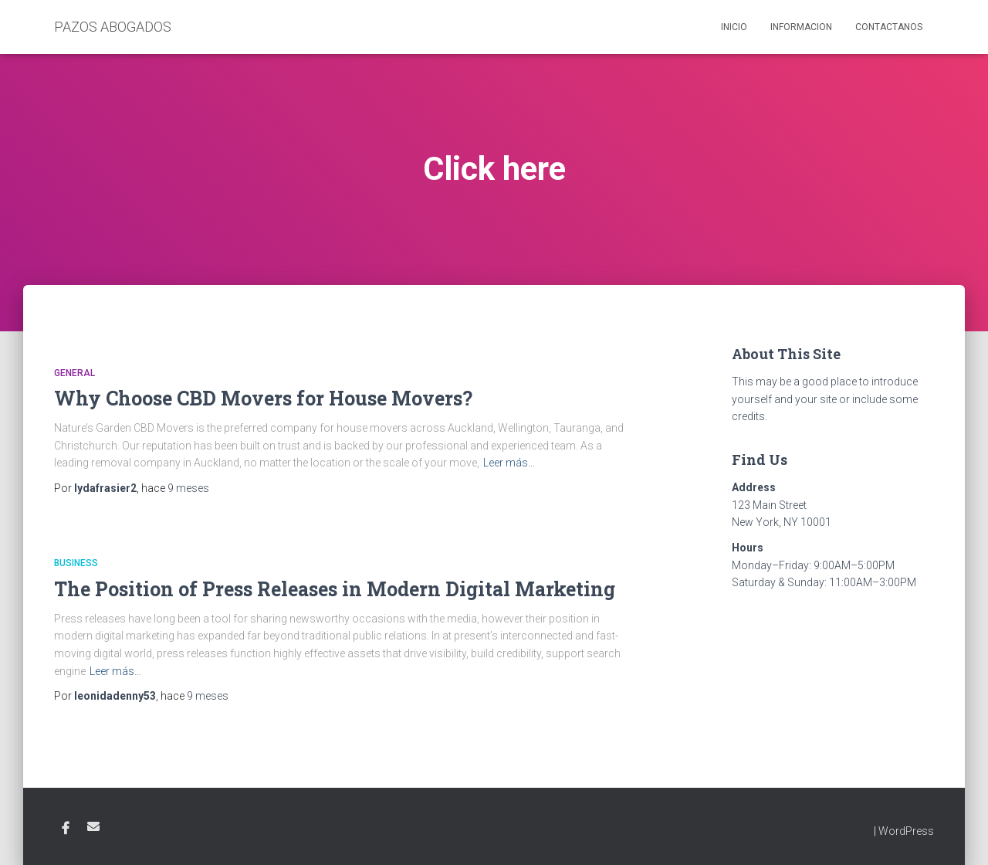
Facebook (65, 828)
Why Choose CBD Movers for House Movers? (263, 398)
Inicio (734, 27)
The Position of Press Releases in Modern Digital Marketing (334, 589)
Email (93, 826)
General (74, 373)
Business (76, 563)
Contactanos (888, 27)
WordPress (906, 831)
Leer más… (509, 462)
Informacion (801, 27)
